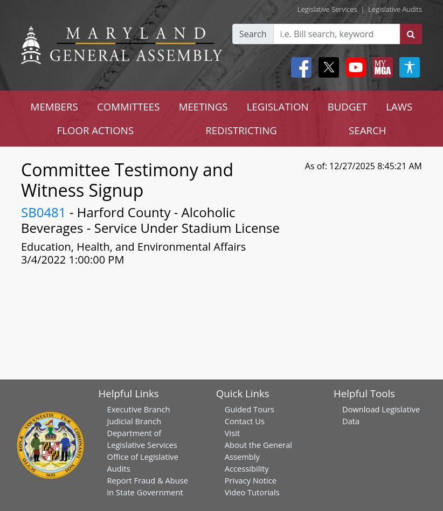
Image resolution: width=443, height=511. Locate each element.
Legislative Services (327, 9)
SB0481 (43, 212)
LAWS (399, 106)
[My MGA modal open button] (380, 67)
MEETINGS (203, 106)
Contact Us (245, 421)
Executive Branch (138, 409)
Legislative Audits (395, 9)
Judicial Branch (134, 421)
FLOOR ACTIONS (95, 130)
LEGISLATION (278, 106)
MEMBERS (54, 106)
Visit (232, 432)
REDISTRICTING (241, 130)
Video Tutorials (252, 492)
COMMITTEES (128, 106)
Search (253, 34)
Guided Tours (249, 409)
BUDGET (347, 106)
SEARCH (367, 130)
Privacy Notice (250, 480)
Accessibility (247, 468)
